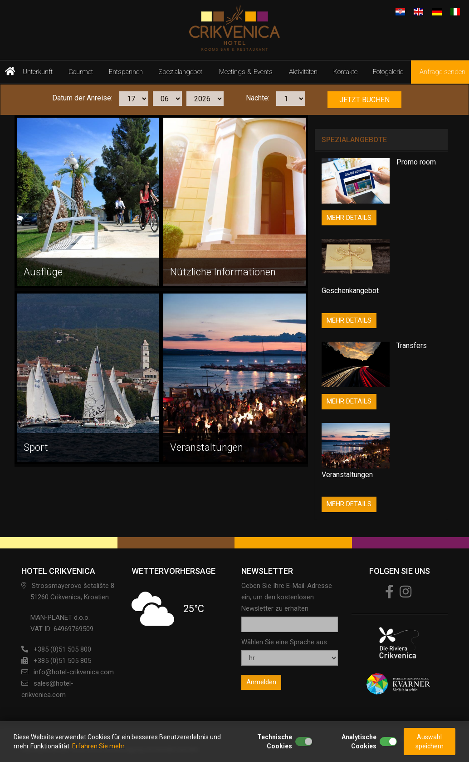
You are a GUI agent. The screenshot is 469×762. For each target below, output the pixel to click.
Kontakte (345, 72)
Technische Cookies (274, 741)
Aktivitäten (303, 72)
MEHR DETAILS (349, 218)
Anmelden (261, 682)
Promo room (416, 162)
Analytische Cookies (359, 741)
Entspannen (126, 72)
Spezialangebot (180, 72)
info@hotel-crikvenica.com (74, 672)
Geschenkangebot (350, 290)
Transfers (411, 345)
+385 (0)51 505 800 (62, 649)
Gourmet (80, 72)
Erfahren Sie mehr (98, 746)
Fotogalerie (388, 72)
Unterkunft (38, 72)
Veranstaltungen (347, 474)
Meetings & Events (246, 72)
